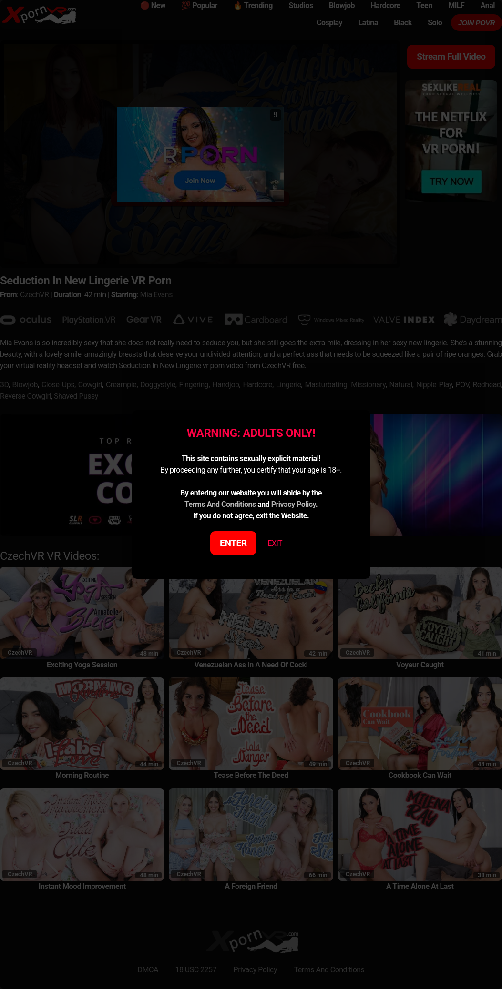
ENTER (233, 542)
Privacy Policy (293, 504)
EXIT (274, 543)
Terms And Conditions (220, 504)
